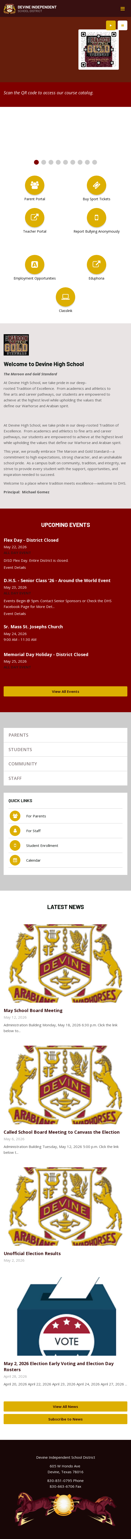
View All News (65, 1406)
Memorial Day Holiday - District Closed (46, 654)
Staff (15, 778)
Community (22, 764)
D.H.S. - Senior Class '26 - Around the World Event (57, 580)
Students (20, 749)
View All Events (65, 691)
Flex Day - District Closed (31, 540)
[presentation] (111, 25)
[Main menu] (122, 8)
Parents (18, 735)
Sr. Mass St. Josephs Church (33, 626)
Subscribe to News (65, 1419)
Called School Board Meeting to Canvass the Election (62, 1132)
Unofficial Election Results (32, 1253)
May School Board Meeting (33, 1010)
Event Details (15, 567)
